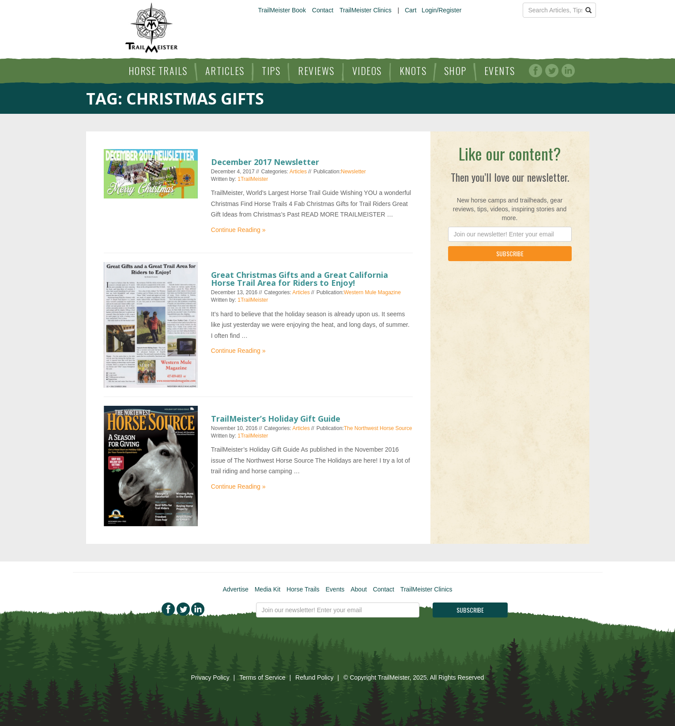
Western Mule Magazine (372, 292)
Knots (413, 71)
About (359, 589)
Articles (225, 71)
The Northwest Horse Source (378, 428)
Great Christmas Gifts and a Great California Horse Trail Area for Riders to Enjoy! (299, 278)
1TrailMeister (253, 179)
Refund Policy (314, 677)
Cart (410, 10)
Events (499, 71)
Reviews (316, 71)
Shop (455, 71)
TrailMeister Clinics (365, 10)
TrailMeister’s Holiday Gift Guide (275, 418)
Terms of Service (262, 677)
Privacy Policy (210, 677)
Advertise (235, 589)
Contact (322, 10)
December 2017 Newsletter (265, 162)
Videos (367, 71)
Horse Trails (158, 71)
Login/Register (441, 10)
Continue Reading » (238, 229)
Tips (271, 71)
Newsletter (353, 171)
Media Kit (267, 589)
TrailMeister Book (282, 10)
